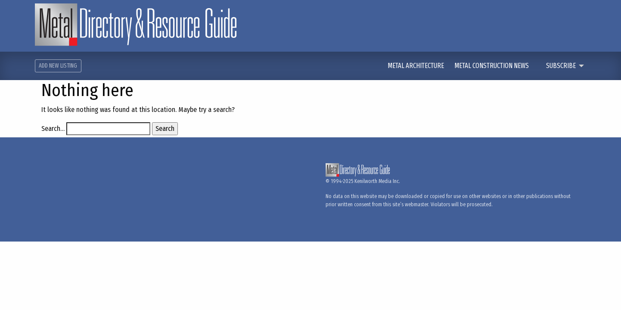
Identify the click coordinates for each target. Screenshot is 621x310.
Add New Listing (58, 65)
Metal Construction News (492, 66)
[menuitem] (421, 66)
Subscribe (561, 66)
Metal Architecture (416, 66)
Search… (53, 128)
